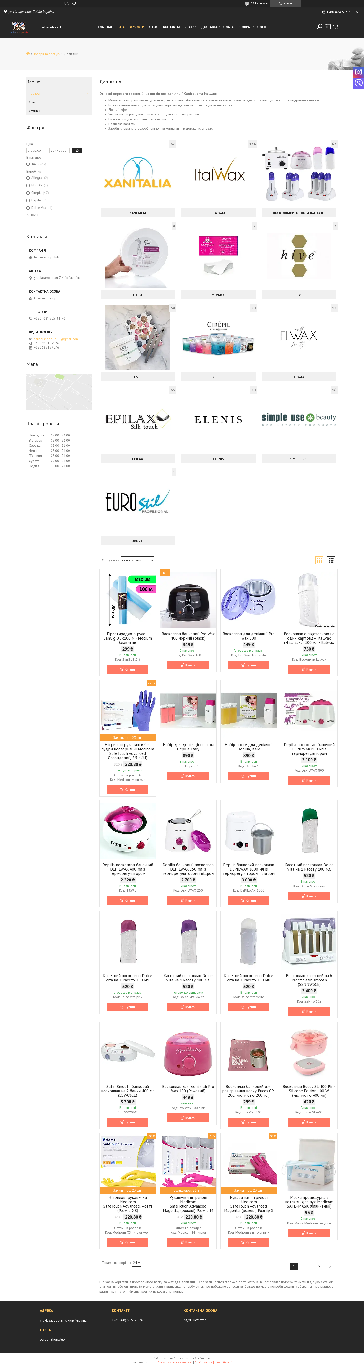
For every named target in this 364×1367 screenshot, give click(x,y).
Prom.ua (205, 1358)
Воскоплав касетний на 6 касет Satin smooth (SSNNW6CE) (309, 980)
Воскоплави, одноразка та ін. (299, 213)
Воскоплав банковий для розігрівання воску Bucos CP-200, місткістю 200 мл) (248, 1090)
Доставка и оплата (217, 27)
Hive (299, 295)
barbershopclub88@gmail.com (56, 339)
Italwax (218, 213)
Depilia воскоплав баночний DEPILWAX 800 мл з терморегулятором (309, 749)
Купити (130, 669)
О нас (153, 27)
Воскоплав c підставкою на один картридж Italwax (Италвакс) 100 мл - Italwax (309, 638)
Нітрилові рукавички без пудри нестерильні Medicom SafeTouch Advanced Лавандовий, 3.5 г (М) (127, 751)
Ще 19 (35, 215)
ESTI (137, 377)
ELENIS (218, 459)
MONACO (218, 295)
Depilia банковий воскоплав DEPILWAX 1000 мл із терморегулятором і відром (249, 869)
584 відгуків (259, 3)
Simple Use (299, 459)
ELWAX (299, 377)
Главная (105, 27)
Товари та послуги (46, 54)
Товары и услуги (130, 27)
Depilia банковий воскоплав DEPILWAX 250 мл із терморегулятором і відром (188, 869)
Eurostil (138, 541)
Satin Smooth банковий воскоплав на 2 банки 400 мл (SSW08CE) (127, 1090)
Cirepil (218, 377)
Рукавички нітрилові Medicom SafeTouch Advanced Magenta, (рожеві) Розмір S (248, 1204)
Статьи (191, 27)
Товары (34, 93)
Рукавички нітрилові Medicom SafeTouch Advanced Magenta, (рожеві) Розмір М (188, 1204)
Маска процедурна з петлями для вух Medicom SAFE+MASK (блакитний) (309, 1201)
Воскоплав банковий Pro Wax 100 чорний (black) (188, 636)
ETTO (137, 295)
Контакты (171, 27)
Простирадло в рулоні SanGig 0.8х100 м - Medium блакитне (128, 638)
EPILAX (137, 459)
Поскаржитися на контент (174, 1362)
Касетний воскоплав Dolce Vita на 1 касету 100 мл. (309, 867)
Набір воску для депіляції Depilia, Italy (249, 746)
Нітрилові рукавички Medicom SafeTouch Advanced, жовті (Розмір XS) (127, 1204)
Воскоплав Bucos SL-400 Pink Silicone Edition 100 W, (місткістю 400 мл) (309, 1090)
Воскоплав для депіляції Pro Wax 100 (249, 636)
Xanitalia (138, 213)
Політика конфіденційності (213, 1362)
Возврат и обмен (252, 27)
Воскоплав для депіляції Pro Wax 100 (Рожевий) (188, 1088)
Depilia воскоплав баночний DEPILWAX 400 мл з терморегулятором (127, 869)
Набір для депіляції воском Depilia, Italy (188, 746)
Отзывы (34, 111)
